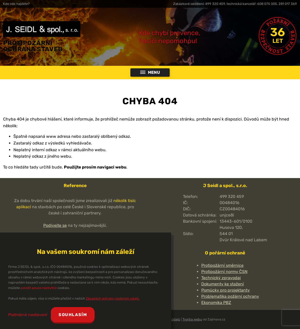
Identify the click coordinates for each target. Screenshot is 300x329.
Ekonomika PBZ (216, 302)
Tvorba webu (192, 319)
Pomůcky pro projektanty (225, 290)
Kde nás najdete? (16, 4)
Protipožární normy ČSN (224, 271)
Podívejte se (55, 225)
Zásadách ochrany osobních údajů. (113, 298)
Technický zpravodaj (221, 277)
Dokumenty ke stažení (222, 284)
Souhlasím (73, 314)
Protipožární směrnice (222, 265)
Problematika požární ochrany (230, 296)
